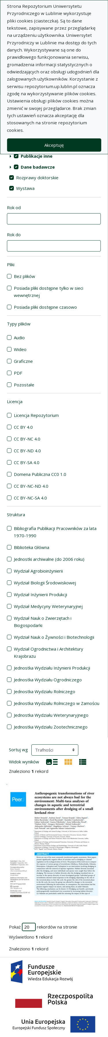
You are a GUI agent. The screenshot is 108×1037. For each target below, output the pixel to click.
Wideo (20, 349)
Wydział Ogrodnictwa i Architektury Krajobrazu (48, 652)
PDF (18, 373)
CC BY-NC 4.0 (27, 439)
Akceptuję (54, 145)
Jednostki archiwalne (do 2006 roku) (49, 559)
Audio (19, 337)
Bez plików (24, 276)
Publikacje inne (36, 156)
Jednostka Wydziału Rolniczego (44, 691)
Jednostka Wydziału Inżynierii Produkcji (52, 668)
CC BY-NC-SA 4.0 (30, 498)
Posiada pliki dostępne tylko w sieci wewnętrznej (48, 291)
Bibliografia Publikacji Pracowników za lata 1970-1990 (55, 531)
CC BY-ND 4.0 (27, 450)
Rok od (14, 207)
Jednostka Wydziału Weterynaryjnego (51, 715)
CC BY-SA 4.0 (26, 462)
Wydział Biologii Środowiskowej (45, 583)
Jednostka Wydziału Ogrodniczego (48, 680)
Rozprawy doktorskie (37, 177)
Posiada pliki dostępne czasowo (45, 307)
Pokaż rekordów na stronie (43, 927)
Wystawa (25, 188)
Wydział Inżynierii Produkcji (40, 594)
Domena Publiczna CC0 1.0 (40, 474)
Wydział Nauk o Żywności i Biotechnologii (54, 637)
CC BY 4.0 (23, 427)
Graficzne (23, 361)
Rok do (14, 234)
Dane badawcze (38, 167)
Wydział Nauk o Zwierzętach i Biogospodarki (42, 621)
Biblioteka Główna (31, 547)
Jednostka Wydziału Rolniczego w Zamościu (56, 703)
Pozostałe (24, 385)
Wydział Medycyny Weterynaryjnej (48, 606)
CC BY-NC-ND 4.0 (31, 486)
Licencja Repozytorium (36, 415)
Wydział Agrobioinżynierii (38, 571)
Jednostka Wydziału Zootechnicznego (51, 727)
